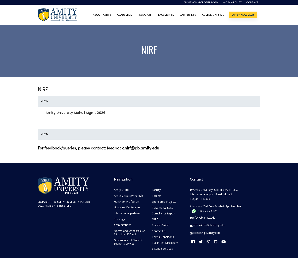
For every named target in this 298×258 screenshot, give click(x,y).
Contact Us (159, 231)
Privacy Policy (160, 225)
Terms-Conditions (163, 237)
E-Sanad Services (162, 248)
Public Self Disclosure (165, 243)
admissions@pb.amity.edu (208, 225)
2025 (44, 134)
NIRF (155, 219)
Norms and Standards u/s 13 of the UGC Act (129, 232)
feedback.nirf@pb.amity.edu (133, 148)
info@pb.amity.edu (204, 217)
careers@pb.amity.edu (206, 233)
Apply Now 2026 (243, 14)
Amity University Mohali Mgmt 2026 (75, 112)
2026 (44, 101)
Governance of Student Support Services (128, 241)
